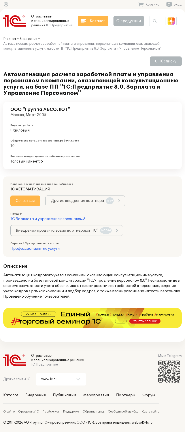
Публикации (64, 395)
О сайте (9, 411)
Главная (9, 39)
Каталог (10, 395)
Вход (178, 4)
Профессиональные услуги (35, 248)
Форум (148, 395)
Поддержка (71, 411)
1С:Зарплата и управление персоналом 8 (47, 219)
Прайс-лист (50, 411)
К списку (168, 61)
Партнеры (125, 395)
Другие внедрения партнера (82, 200)
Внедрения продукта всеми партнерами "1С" (64, 230)
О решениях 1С (28, 411)
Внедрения (28, 39)
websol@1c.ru (142, 422)
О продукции (128, 21)
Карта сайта (150, 411)
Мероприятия (96, 395)
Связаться (25, 201)
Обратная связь (93, 411)
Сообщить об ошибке (123, 411)
